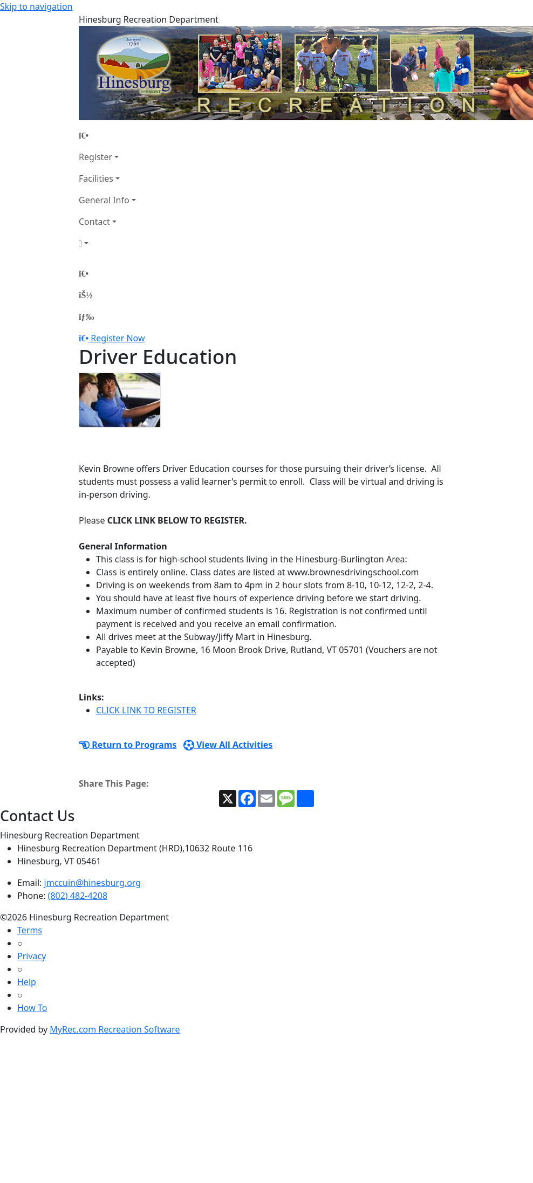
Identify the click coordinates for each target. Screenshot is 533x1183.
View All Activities (228, 745)
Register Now (118, 338)
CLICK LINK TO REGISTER (146, 710)
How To (32, 1008)
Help (26, 982)
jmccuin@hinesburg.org (92, 883)
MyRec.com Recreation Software (115, 1029)
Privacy (31, 956)
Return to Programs (127, 745)
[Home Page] (107, 135)
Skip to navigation (36, 6)
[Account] (107, 243)
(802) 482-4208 (77, 896)
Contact (94, 222)
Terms (29, 930)
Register (95, 157)
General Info (104, 200)
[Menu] (86, 316)
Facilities (96, 178)
